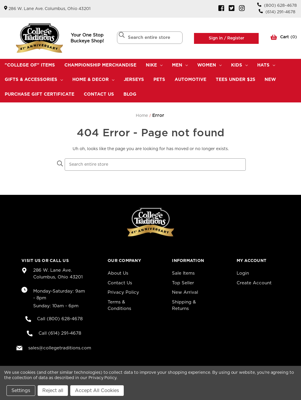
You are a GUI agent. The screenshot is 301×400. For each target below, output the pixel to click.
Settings (20, 390)
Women (209, 65)
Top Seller (183, 283)
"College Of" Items (30, 65)
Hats (266, 65)
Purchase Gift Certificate (39, 94)
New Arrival (185, 292)
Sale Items (183, 273)
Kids (239, 65)
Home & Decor (93, 79)
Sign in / (217, 38)
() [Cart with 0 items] (283, 38)
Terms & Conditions (119, 305)
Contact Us (99, 94)
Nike (154, 65)
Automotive (190, 79)
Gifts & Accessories (34, 79)
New (270, 79)
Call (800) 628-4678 (60, 319)
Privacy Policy (123, 292)
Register (235, 38)
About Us (118, 273)
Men (180, 65)
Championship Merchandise (100, 65)
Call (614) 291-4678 (60, 333)
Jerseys (134, 79)
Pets (159, 79)
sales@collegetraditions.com (59, 348)
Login (243, 273)
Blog (129, 94)
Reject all (52, 390)
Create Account (254, 283)
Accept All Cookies (97, 390)
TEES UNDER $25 (235, 79)
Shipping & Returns (184, 305)
